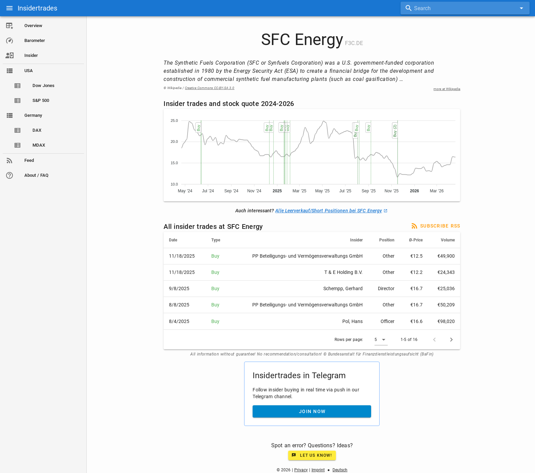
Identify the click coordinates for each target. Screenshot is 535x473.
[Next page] (452, 340)
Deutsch (340, 470)
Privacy (301, 470)
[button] (381, 339)
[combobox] (465, 8)
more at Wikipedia (447, 89)
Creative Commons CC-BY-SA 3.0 (210, 88)
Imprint (318, 470)
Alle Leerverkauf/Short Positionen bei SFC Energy (332, 210)
